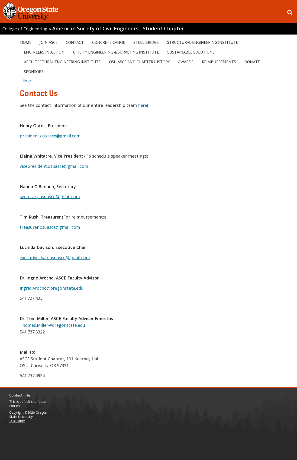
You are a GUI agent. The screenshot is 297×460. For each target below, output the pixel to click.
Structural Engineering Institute (202, 42)
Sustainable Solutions (191, 52)
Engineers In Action (44, 52)
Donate (252, 61)
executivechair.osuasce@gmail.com (55, 257)
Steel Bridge (146, 42)
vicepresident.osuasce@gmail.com (54, 166)
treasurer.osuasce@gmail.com (50, 227)
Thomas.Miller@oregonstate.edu (52, 325)
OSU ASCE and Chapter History (139, 61)
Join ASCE (49, 42)
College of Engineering (24, 29)
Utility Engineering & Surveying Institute (116, 52)
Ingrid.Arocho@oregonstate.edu (52, 288)
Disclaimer (17, 421)
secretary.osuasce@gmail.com (50, 196)
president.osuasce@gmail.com (50, 136)
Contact (75, 42)
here (142, 105)
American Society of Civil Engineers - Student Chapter (118, 28)
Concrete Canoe (108, 42)
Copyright (16, 412)
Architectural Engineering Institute (62, 61)
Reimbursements (219, 61)
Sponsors (33, 71)
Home (25, 42)
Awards (186, 61)
